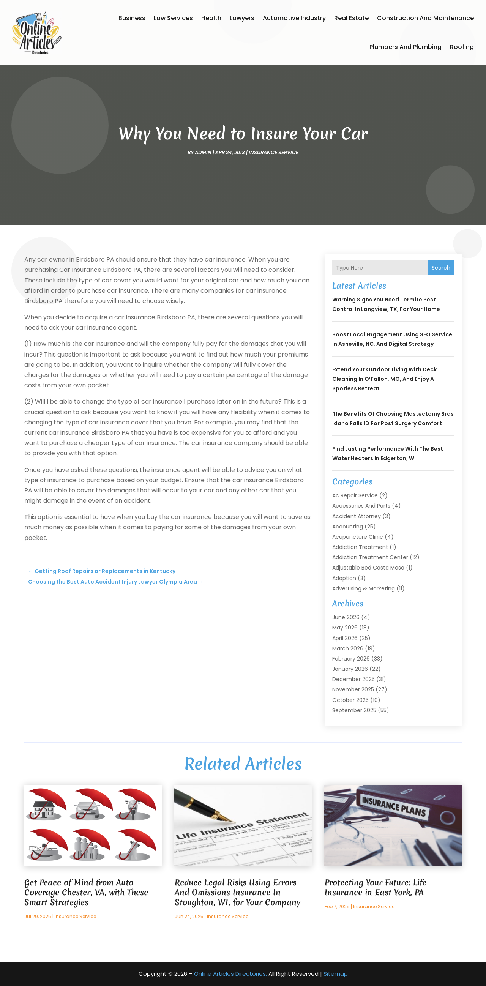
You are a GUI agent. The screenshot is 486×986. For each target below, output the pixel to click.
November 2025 (353, 689)
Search (441, 267)
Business (131, 18)
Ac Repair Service (355, 495)
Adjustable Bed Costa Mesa (368, 567)
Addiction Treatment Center (370, 557)
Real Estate (351, 18)
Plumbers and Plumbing (405, 47)
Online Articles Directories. (230, 974)
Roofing (462, 47)
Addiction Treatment (360, 547)
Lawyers (242, 18)
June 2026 (346, 617)
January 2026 (350, 669)
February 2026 (351, 659)
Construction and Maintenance (425, 18)
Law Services (173, 18)
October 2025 (350, 700)
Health (211, 18)
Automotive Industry (294, 18)
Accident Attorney (356, 516)
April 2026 (345, 638)
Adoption (344, 578)
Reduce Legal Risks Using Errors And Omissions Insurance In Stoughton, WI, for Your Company (237, 892)
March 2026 (347, 648)
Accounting (347, 526)
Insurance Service (273, 152)
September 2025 (354, 710)
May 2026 (345, 627)
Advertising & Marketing (363, 588)
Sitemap (335, 974)
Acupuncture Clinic (357, 537)
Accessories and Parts (361, 506)
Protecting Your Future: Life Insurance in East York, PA (375, 887)
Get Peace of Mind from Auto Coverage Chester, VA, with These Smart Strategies (86, 892)
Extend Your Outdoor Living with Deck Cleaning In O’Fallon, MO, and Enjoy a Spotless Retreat (384, 379)
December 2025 (353, 679)
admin (203, 152)
